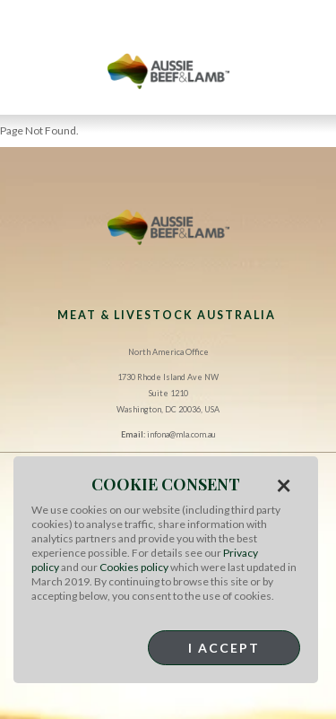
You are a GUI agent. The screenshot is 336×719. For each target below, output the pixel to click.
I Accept (224, 647)
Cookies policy (133, 567)
